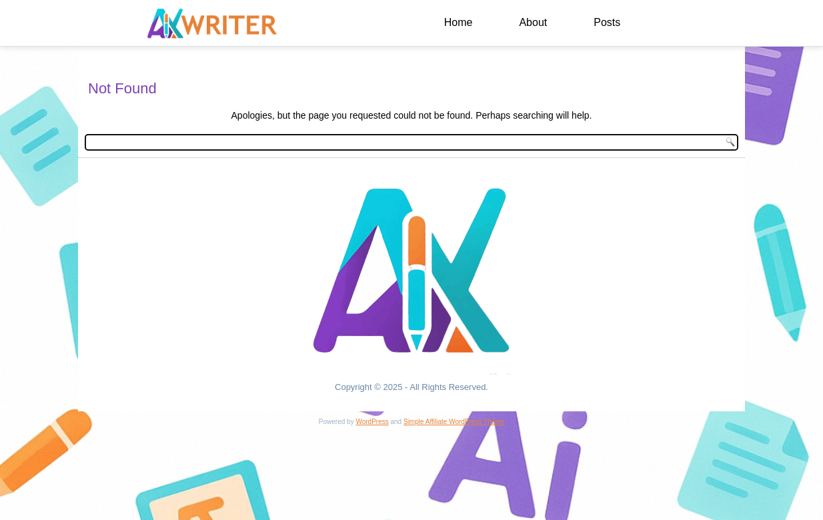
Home (458, 22)
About (533, 22)
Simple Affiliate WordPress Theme (453, 421)
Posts (607, 22)
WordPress (371, 421)
